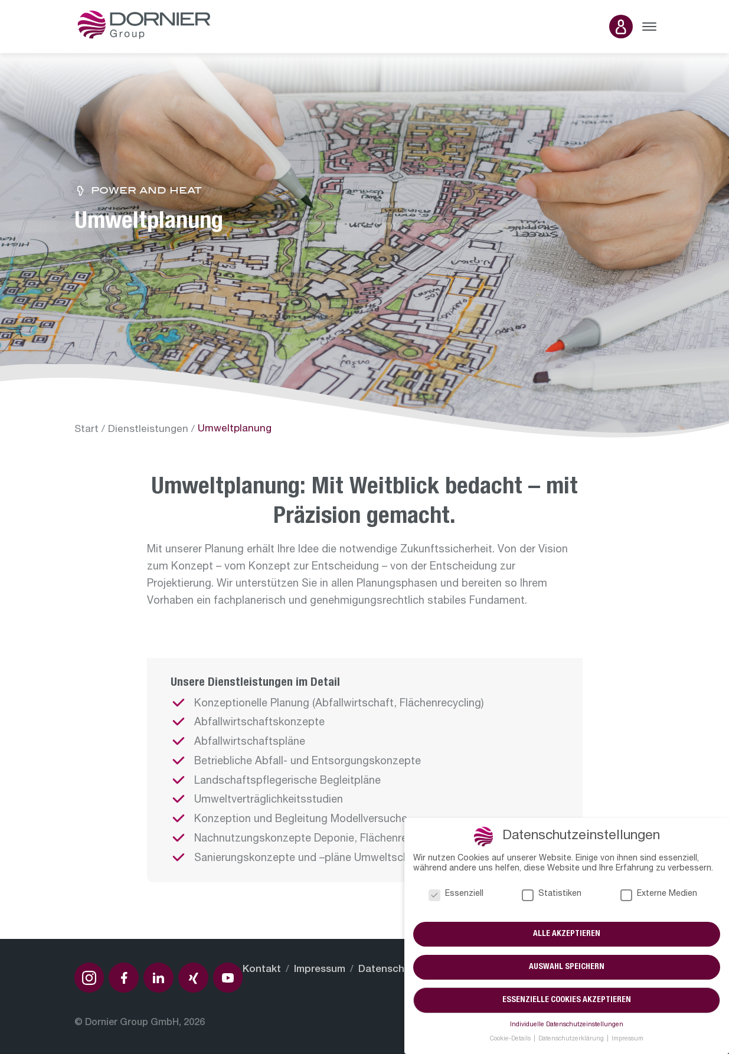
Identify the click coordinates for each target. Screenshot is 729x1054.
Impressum (319, 970)
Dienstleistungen (148, 430)
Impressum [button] (627, 1039)
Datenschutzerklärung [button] (572, 1039)
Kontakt (262, 970)
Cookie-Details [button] (511, 1039)
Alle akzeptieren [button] (566, 934)
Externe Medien (658, 894)
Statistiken (551, 894)
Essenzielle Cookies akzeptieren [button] (566, 1000)
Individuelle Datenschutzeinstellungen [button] (566, 1025)
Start (86, 430)
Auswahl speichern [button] (566, 967)
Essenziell (456, 894)
